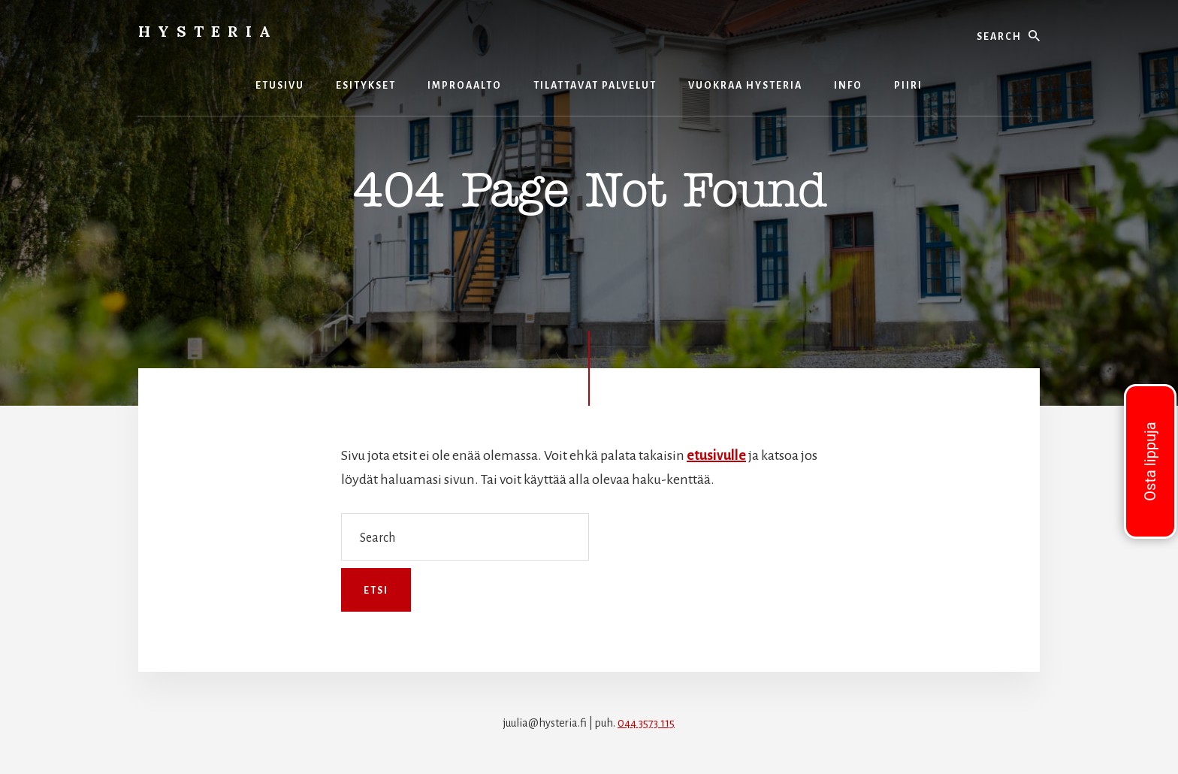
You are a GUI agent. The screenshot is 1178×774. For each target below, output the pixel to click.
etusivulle (716, 455)
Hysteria (208, 31)
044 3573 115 (646, 723)
